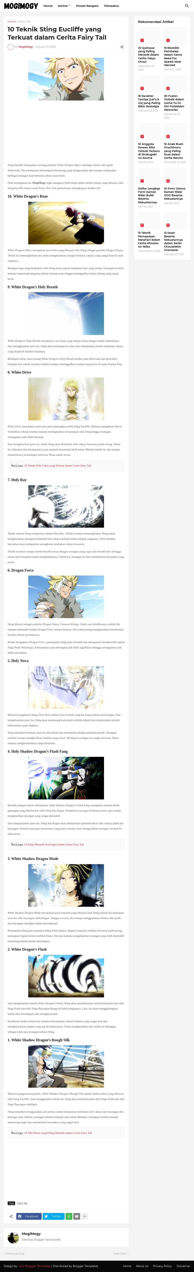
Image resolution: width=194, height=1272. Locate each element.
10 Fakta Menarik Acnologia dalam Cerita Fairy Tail (54, 844)
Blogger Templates (85, 1266)
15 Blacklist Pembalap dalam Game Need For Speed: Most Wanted (173, 56)
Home (48, 6)
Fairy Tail (25, 21)
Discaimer (183, 1266)
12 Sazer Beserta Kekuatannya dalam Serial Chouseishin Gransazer (173, 241)
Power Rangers (87, 6)
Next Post (119, 1253)
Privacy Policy (162, 1266)
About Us (142, 1266)
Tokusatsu (111, 6)
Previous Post (15, 1253)
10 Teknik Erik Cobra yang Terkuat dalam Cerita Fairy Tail (57, 465)
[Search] (187, 6)
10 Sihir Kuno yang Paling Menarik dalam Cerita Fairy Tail (58, 1132)
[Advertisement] (66, 132)
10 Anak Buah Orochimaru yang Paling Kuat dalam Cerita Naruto (173, 151)
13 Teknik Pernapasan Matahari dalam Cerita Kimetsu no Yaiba (149, 239)
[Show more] (84, 1216)
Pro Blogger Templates (35, 1266)
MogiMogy (31, 1234)
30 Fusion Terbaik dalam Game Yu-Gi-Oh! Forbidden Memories (174, 102)
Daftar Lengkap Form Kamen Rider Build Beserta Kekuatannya (149, 195)
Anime (62, 6)
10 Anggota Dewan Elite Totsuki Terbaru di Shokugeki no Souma (149, 151)
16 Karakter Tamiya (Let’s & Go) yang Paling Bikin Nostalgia (149, 101)
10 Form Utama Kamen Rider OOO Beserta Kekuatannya (174, 194)
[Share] (122, 47)
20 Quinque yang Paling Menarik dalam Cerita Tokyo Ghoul (148, 54)
